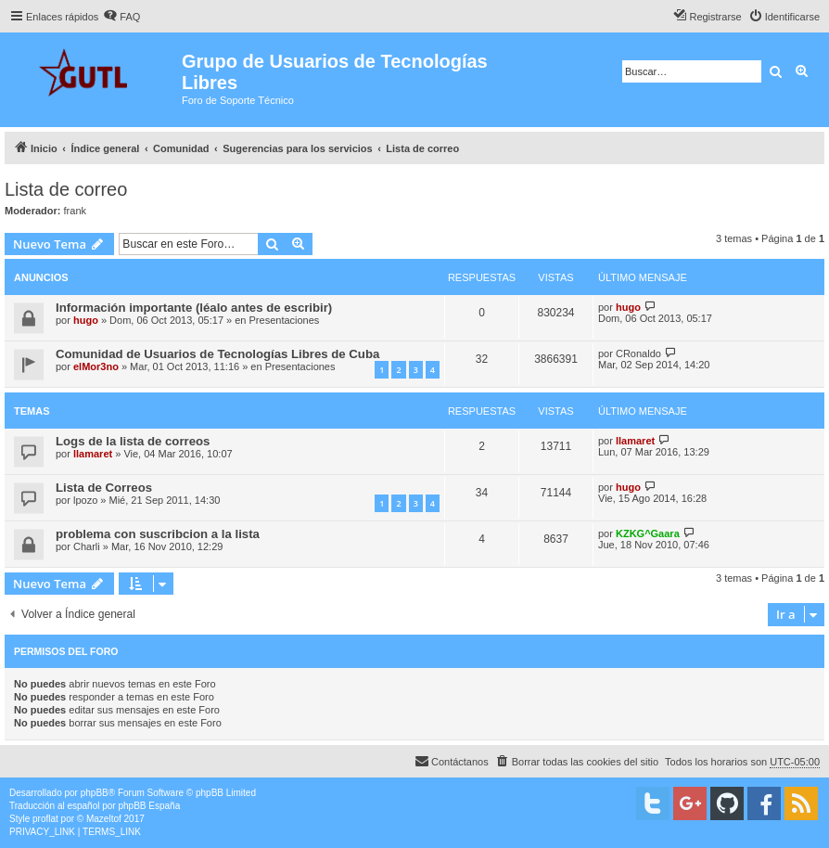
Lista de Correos (104, 488)
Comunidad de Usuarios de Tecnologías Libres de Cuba (217, 354)
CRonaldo (638, 353)
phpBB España (149, 806)
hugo (85, 320)
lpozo (85, 500)
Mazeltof (103, 819)
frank (75, 210)
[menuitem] (121, 17)
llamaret (92, 453)
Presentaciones (284, 320)
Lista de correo (66, 189)
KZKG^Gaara (648, 533)
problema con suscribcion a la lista (158, 534)
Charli (86, 546)
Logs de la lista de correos (133, 441)
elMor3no (96, 366)
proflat (45, 819)
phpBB (94, 793)
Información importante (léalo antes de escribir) (194, 308)
